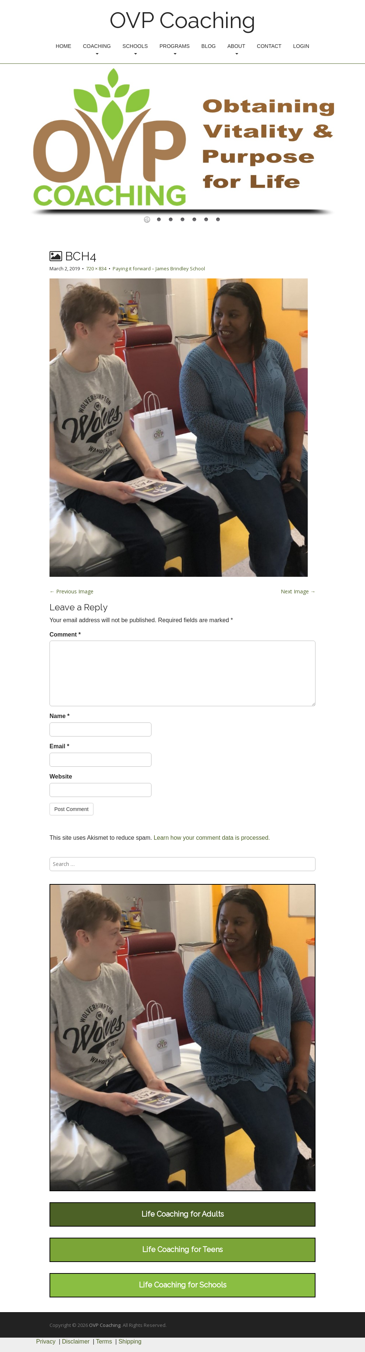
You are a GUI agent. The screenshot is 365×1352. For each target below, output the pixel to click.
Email (59, 746)
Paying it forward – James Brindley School (159, 268)
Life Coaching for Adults (182, 1214)
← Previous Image (71, 591)
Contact (269, 46)
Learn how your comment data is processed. (212, 838)
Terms (104, 1341)
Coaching (96, 49)
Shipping (130, 1341)
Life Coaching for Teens (182, 1249)
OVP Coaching (182, 20)
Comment (65, 634)
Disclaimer (76, 1341)
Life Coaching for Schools (182, 1284)
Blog (208, 46)
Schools (135, 49)
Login (301, 46)
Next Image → (298, 591)
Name (59, 716)
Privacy (45, 1341)
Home (63, 46)
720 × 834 (96, 268)
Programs (175, 49)
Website (61, 776)
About (236, 49)
